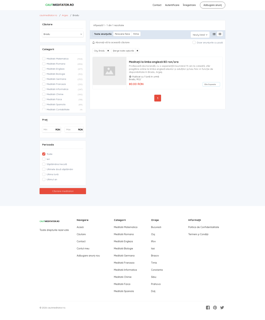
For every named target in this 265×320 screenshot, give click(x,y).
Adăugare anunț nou (88, 255)
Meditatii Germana (124, 255)
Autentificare (172, 5)
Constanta (157, 269)
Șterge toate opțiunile (123, 49)
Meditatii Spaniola (124, 291)
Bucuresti (156, 227)
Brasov (155, 255)
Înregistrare (189, 5)
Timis (154, 262)
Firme (136, 34)
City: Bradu (99, 49)
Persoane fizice (122, 34)
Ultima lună (52, 174)
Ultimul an (52, 179)
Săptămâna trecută (57, 164)
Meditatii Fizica (122, 284)
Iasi (153, 248)
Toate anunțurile (103, 34)
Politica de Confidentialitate (203, 227)
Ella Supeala (210, 83)
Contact (157, 5)
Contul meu (83, 248)
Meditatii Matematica (125, 227)
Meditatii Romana (124, 234)
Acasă (80, 227)
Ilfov (153, 241)
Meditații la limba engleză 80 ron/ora (153, 60)
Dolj (153, 291)
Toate (49, 154)
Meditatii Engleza (123, 241)
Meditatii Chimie (122, 276)
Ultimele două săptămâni (60, 169)
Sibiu (153, 276)
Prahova (156, 284)
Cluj (153, 234)
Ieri (48, 159)
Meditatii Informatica (125, 269)
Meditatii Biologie (123, 248)
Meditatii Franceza (124, 262)
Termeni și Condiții (198, 234)
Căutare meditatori (63, 191)
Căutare (81, 234)
